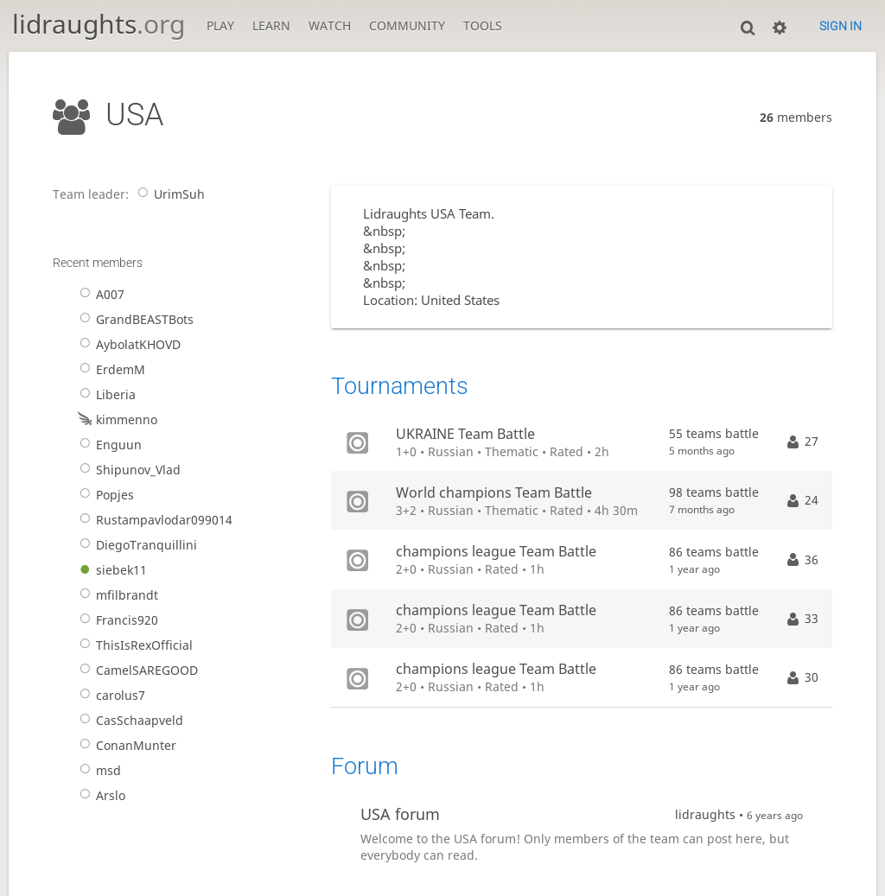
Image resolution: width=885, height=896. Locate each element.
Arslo (99, 795)
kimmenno (115, 419)
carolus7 (109, 695)
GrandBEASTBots (133, 319)
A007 (99, 294)
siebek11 (110, 570)
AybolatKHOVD (127, 344)
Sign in (840, 26)
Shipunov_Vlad (127, 469)
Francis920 (115, 620)
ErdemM (109, 369)
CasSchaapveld (128, 720)
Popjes (103, 494)
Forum (364, 766)
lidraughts (98, 23)
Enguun (107, 444)
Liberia (104, 394)
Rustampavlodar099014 (153, 520)
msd (97, 770)
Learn (271, 25)
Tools (482, 25)
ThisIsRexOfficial (133, 645)
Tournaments (399, 386)
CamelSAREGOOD (135, 670)
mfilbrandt (115, 595)
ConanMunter (124, 745)
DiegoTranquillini (135, 545)
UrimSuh (168, 194)
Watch (330, 25)
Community (407, 25)
